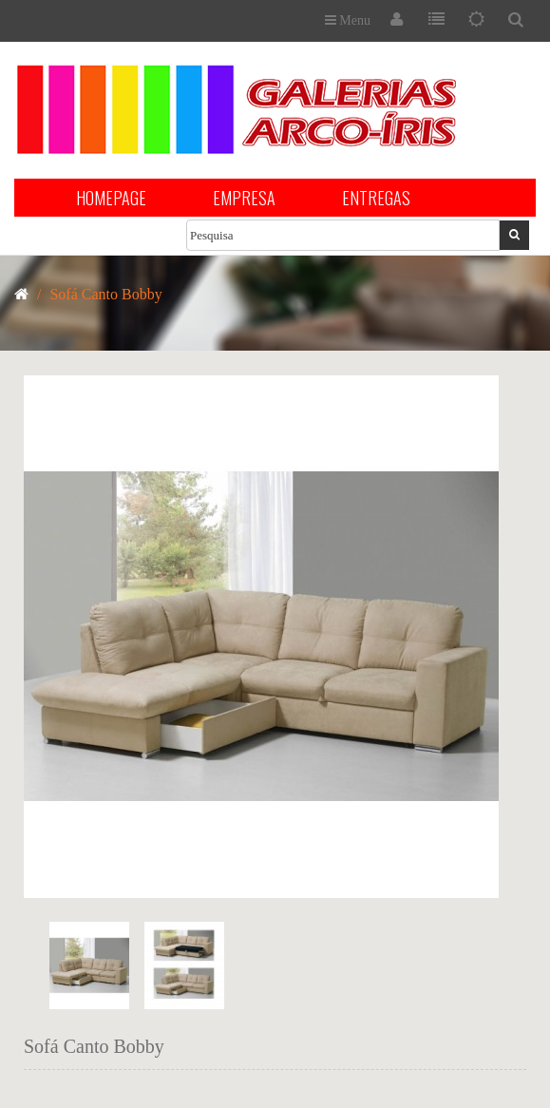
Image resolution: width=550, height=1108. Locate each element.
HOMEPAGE (111, 197)
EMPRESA (244, 197)
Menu (347, 20)
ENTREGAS (376, 197)
